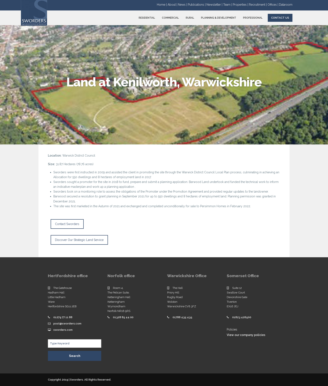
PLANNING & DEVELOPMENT (218, 17)
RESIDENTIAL (147, 17)
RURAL (190, 17)
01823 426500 (241, 317)
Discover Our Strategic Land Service (79, 240)
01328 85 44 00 (123, 317)
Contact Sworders (67, 224)
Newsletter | (214, 4)
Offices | (273, 4)
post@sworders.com (67, 323)
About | (173, 4)
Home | (162, 4)
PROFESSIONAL (253, 17)
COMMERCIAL (170, 17)
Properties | (241, 4)
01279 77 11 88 (62, 317)
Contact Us (280, 17)
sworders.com (63, 329)
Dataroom (285, 4)
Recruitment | (258, 4)
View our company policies (246, 335)
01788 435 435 (182, 317)
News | (183, 4)
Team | (228, 4)
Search (74, 356)
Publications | (197, 4)
